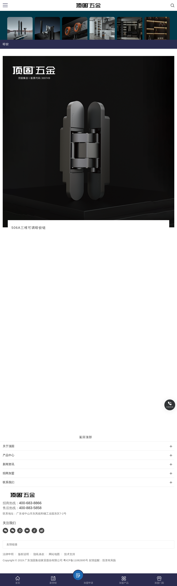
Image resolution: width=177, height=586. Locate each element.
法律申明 (8, 554)
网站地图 (54, 554)
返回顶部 (88, 437)
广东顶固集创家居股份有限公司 (44, 560)
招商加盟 (8, 473)
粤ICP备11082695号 (75, 560)
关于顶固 (8, 446)
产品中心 (8, 455)
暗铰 (6, 44)
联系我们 (8, 482)
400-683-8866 (30, 503)
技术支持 (69, 554)
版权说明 (23, 554)
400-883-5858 (30, 508)
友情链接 (12, 544)
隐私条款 (38, 554)
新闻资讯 (8, 464)
